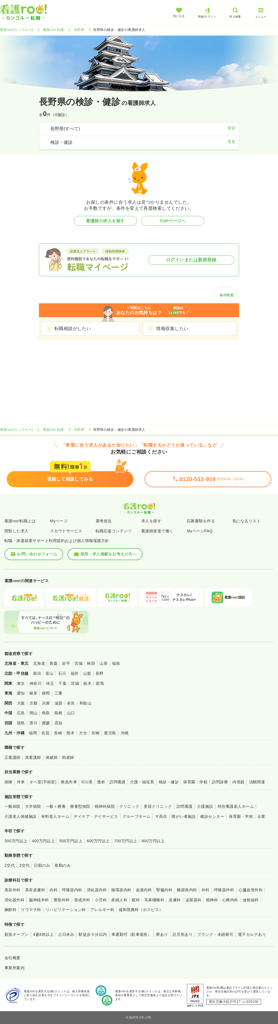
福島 (116, 663)
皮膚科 (175, 900)
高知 (58, 723)
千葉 (62, 683)
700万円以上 (125, 841)
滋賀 (58, 703)
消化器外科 (14, 900)
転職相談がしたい (72, 328)
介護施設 (205, 806)
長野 (100, 673)
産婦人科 (119, 900)
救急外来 (69, 782)
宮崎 (95, 733)
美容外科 (12, 890)
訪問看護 (118, 782)
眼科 (136, 900)
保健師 (52, 757)
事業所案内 (14, 968)
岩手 (66, 663)
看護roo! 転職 (53, 30)
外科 (206, 890)
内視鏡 (238, 782)
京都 (33, 703)
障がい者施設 (184, 816)
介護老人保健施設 (20, 816)
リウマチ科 (31, 909)
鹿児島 (110, 733)
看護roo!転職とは (20, 521)
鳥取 (46, 713)
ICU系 (87, 782)
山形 (104, 663)
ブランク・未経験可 (215, 934)
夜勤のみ (62, 865)
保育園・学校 (195, 782)
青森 (53, 663)
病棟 (8, 782)
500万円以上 (70, 841)
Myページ (59, 521)
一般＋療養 (56, 806)
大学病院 (33, 806)
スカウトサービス (66, 531)
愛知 (21, 693)
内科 (53, 890)
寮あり (162, 934)
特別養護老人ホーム (236, 806)
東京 (21, 683)
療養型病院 (80, 806)
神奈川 (35, 683)
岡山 (33, 713)
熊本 (70, 733)
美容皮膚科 (35, 890)
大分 (83, 733)
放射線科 (251, 900)
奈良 (71, 703)
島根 (58, 713)
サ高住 (161, 816)
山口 (71, 713)
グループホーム (137, 816)
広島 (21, 713)
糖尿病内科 (187, 890)
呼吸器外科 (224, 890)
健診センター (212, 816)
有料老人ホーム (55, 816)
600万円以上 (98, 841)
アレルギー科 (102, 909)
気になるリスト (246, 521)
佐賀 (45, 733)
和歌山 (85, 703)
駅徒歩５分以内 (93, 934)
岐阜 (33, 693)
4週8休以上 (43, 934)
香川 (33, 723)
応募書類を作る (201, 521)
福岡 (33, 733)
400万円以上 (43, 841)
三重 (58, 693)
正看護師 (12, 757)
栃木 (87, 683)
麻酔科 (10, 909)
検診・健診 (169, 782)
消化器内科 (97, 890)
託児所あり (183, 934)
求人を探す (151, 521)
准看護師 (33, 757)
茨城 (75, 683)
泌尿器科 (193, 900)
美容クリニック (158, 806)
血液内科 (144, 890)
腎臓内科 (164, 890)
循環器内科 (121, 890)
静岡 (46, 693)
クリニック (129, 806)
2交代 (9, 865)
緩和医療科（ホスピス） (141, 909)
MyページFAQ (200, 531)
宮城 (79, 663)
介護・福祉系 (142, 782)
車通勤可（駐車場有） (131, 934)
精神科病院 (105, 806)
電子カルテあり (252, 934)
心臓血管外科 (251, 890)
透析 (101, 782)
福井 (75, 673)
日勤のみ (42, 865)
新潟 (37, 673)
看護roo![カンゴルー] (16, 30)
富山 (50, 673)
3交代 (24, 865)
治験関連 (257, 782)
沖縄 (125, 733)
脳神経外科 (39, 900)
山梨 (87, 673)
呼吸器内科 (72, 890)
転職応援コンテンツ (114, 531)
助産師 (68, 757)
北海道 (39, 663)
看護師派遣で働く (157, 531)
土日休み (66, 934)
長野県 (79, 30)
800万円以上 (153, 841)
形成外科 (82, 900)
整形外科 (62, 900)
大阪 (21, 703)
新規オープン (16, 934)
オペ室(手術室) (42, 782)
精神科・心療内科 (222, 900)
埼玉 (50, 683)
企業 (261, 816)
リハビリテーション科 (66, 909)
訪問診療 (220, 782)
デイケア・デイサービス (96, 816)
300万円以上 (16, 841)
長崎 (58, 733)
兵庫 (46, 703)
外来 (21, 782)
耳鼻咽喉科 (154, 900)
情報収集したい (172, 328)
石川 (62, 673)
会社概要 (12, 958)
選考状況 (104, 521)
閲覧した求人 (16, 531)
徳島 (21, 723)
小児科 (101, 900)
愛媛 (46, 723)
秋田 (91, 663)
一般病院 (12, 806)
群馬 (100, 683)
